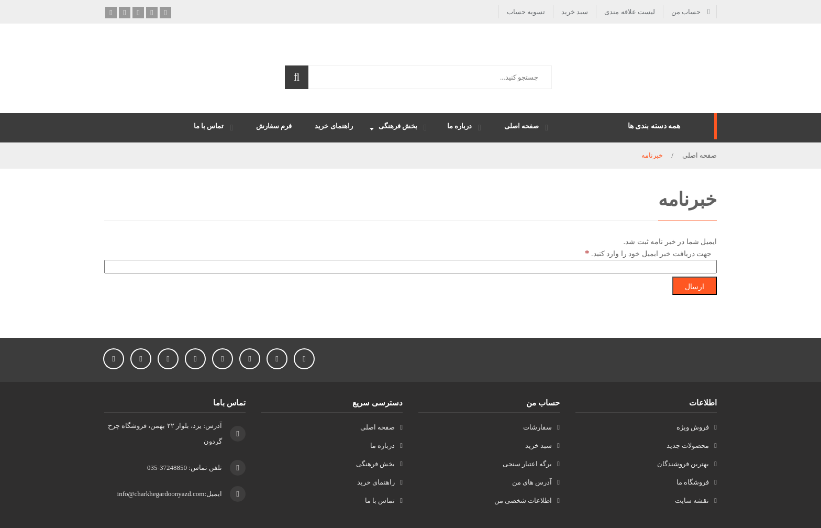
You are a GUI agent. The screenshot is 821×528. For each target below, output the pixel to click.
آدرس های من (532, 482)
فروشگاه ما (692, 482)
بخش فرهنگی (375, 464)
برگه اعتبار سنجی (527, 464)
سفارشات (537, 427)
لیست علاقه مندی (629, 12)
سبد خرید (574, 12)
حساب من (686, 12)
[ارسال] (694, 286)
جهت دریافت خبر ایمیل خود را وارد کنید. (648, 253)
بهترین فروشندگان (683, 464)
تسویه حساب (526, 12)
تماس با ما (380, 500)
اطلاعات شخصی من (523, 500)
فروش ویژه (692, 427)
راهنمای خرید (376, 482)
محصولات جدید (688, 445)
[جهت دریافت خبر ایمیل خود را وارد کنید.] (410, 266)
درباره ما (382, 445)
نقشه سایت (692, 500)
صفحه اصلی (699, 155)
